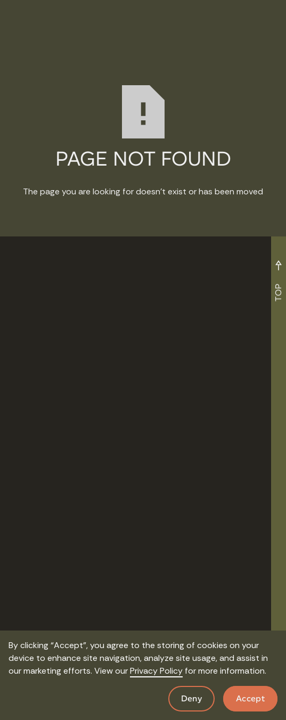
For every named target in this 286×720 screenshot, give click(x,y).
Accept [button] (250, 698)
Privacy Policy (156, 670)
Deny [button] (191, 698)
